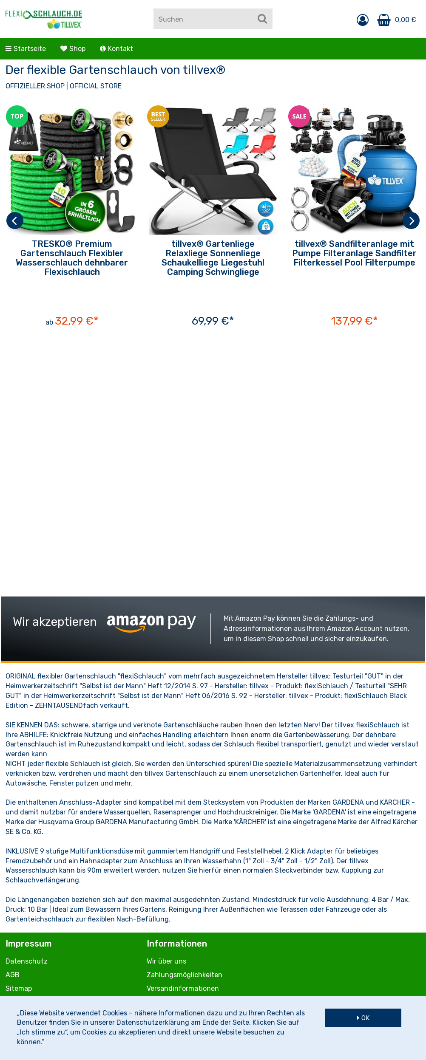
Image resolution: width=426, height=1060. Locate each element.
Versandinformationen (183, 988)
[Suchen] (262, 18)
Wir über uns (166, 961)
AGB (13, 975)
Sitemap (19, 988)
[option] (72, 220)
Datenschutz (27, 961)
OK (365, 1018)
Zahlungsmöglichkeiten (184, 975)
